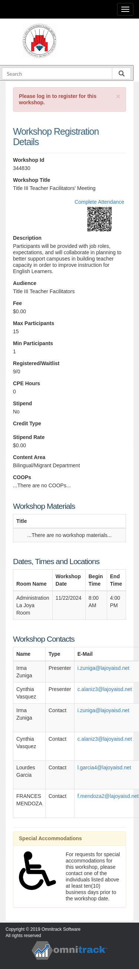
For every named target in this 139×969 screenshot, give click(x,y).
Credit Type (27, 423)
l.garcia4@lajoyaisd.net (104, 767)
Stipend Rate (29, 437)
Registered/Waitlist (36, 363)
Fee (17, 303)
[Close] (118, 96)
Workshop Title (31, 180)
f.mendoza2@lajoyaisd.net (108, 796)
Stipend (22, 403)
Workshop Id (28, 160)
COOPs (22, 477)
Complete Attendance (99, 202)
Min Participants (33, 343)
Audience (24, 283)
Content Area (29, 457)
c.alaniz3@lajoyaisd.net (104, 689)
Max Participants (33, 323)
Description (27, 238)
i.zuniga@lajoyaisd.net (103, 668)
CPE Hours (26, 383)
